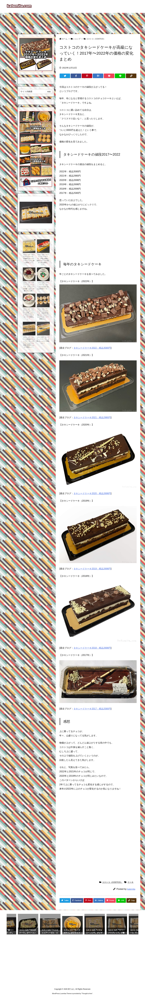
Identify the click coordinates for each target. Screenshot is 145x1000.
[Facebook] (76, 76)
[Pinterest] (87, 76)
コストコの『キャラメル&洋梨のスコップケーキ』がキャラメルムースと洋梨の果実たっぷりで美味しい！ (29, 342)
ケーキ (131, 882)
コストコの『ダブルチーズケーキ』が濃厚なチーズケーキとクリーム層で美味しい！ (28, 258)
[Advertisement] (72, 22)
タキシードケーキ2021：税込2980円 (92, 417)
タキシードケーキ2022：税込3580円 (92, 348)
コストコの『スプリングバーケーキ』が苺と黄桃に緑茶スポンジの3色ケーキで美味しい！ (43, 259)
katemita (131, 889)
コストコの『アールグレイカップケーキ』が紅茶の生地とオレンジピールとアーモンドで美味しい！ (43, 314)
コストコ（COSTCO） (95, 39)
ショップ (76, 39)
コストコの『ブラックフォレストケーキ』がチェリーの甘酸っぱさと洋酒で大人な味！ (28, 287)
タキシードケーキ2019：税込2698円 (92, 568)
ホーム (64, 39)
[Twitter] (65, 76)
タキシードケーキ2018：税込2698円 (92, 648)
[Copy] (131, 76)
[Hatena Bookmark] (98, 76)
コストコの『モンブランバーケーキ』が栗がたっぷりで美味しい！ (43, 340)
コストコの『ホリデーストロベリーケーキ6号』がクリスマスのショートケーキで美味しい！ (29, 314)
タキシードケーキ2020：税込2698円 (92, 493)
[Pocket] (109, 76)
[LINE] (120, 76)
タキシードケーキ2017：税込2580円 (92, 708)
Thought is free (87, 993)
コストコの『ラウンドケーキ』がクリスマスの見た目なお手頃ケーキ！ (43, 286)
